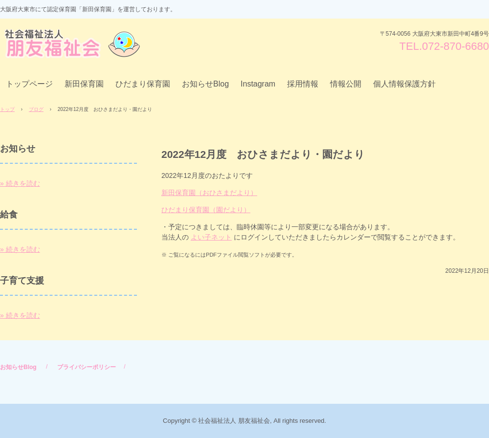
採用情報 (302, 84)
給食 (9, 214)
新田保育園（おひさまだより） (209, 193)
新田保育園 (84, 84)
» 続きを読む (20, 183)
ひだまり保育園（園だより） (205, 210)
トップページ (29, 84)
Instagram (258, 84)
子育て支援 (22, 280)
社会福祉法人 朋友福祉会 (74, 43)
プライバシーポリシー (86, 367)
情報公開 (345, 84)
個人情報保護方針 (404, 84)
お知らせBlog (205, 84)
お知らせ (17, 148)
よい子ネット (211, 237)
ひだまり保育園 (142, 84)
